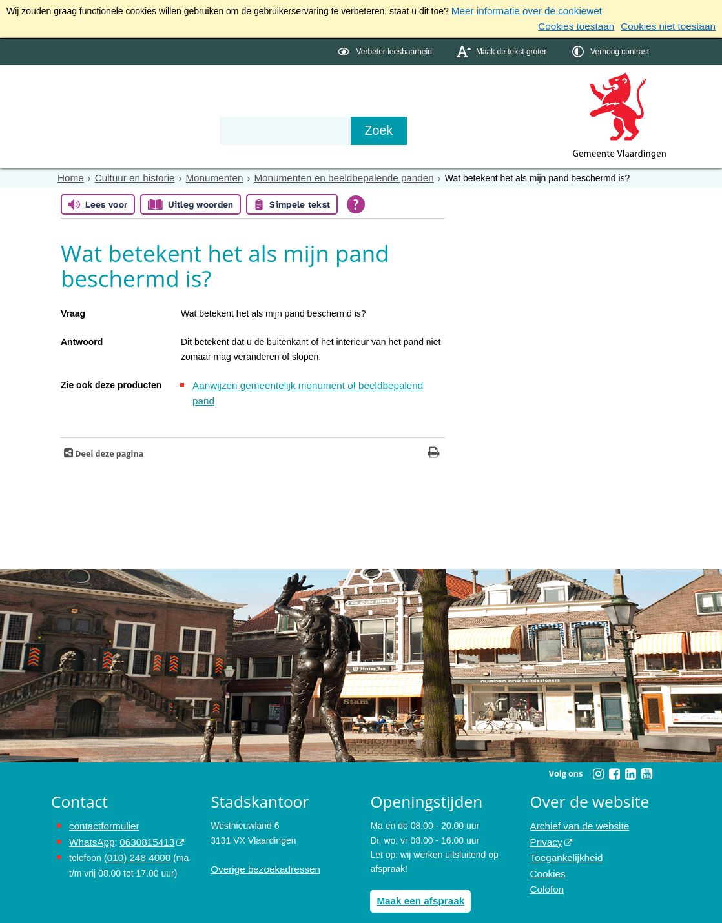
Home (69, 175)
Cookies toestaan (587, 24)
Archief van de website (575, 805)
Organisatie (249, 91)
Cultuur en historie (129, 175)
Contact (326, 91)
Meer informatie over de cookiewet (520, 10)
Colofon (545, 863)
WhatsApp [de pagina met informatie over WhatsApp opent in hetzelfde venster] (90, 820)
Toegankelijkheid (563, 834)
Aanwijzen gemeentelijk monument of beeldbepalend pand (309, 382)
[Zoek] (499, 128)
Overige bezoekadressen (261, 849)
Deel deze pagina (108, 433)
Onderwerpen (88, 91)
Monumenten (203, 175)
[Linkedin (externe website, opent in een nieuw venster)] (630, 753)
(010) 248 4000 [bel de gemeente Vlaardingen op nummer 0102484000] (134, 834)
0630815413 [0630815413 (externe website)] (141, 820)
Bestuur (171, 91)
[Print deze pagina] (434, 433)
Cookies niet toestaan (672, 24)
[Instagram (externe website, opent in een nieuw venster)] (598, 753)
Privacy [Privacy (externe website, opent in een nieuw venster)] (545, 820)
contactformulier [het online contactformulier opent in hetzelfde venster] (101, 805)
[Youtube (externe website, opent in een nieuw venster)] (646, 753)
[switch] (386, 49)
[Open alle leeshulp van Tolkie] (356, 201)
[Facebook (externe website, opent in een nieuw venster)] (614, 753)
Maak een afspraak (416, 880)
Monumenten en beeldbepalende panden (322, 175)
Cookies (546, 849)
